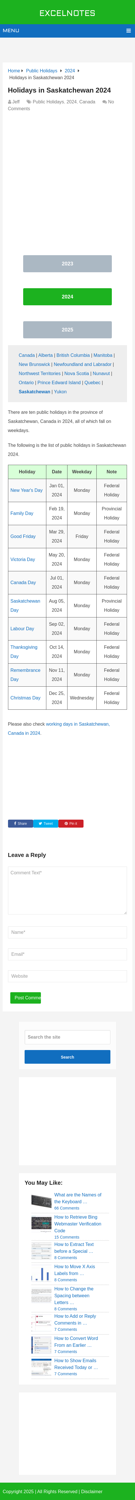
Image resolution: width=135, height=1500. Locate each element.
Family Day (22, 513)
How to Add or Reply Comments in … (75, 1319)
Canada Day (23, 582)
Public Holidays (48, 101)
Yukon (60, 391)
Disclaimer (92, 1491)
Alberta (45, 355)
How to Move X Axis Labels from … (74, 1270)
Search (67, 1057)
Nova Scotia (76, 373)
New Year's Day (27, 490)
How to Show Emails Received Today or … (76, 1364)
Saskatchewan (34, 391)
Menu (11, 30)
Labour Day (22, 628)
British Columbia (73, 355)
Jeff (16, 101)
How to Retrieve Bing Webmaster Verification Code (77, 1224)
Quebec (92, 382)
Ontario (26, 382)
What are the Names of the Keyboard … (78, 1198)
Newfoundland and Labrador (83, 364)
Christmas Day (26, 697)
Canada (87, 101)
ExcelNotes (67, 14)
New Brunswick (34, 364)
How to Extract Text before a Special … (74, 1248)
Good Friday (23, 536)
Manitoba (103, 355)
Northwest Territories (40, 373)
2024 (72, 101)
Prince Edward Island (59, 382)
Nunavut (101, 373)
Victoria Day (23, 559)
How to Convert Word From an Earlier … (76, 1342)
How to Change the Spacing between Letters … (74, 1295)
